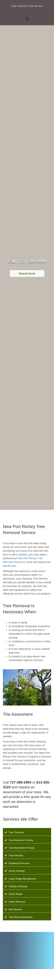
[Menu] (27, 18)
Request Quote (27, 273)
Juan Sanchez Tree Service (27, 6)
